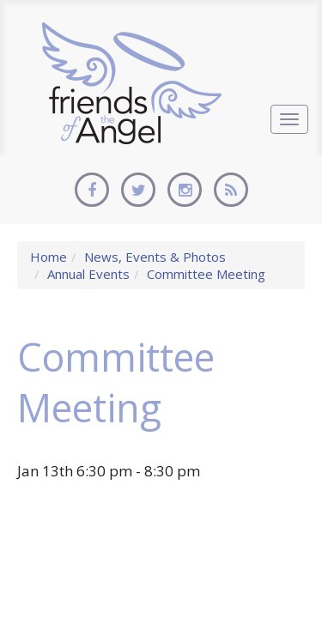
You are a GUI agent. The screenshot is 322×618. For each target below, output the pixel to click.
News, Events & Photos (155, 256)
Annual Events (88, 273)
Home (48, 256)
